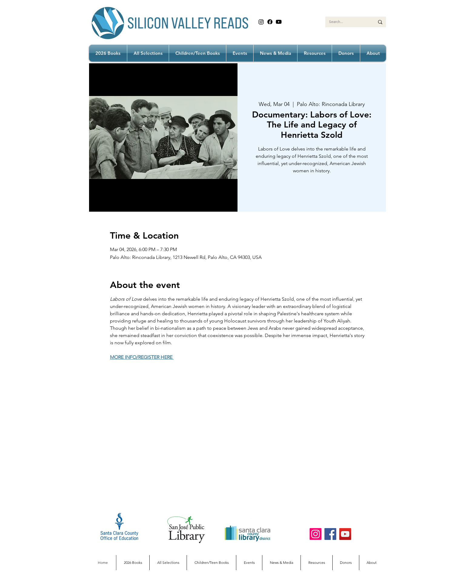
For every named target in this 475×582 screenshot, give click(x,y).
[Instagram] (261, 21)
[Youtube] (278, 21)
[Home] (102, 563)
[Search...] (347, 22)
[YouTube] (345, 534)
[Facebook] (270, 21)
